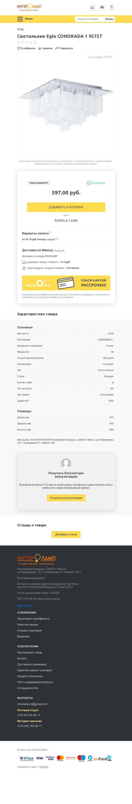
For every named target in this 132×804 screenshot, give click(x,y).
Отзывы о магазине (29, 630)
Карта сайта (25, 605)
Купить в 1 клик (66, 220)
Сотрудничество (27, 688)
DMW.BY (43, 767)
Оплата (22, 658)
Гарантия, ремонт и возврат (34, 670)
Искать (109, 19)
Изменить (59, 250)
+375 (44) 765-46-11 (29, 726)
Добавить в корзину (66, 207)
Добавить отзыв (66, 534)
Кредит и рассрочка (30, 676)
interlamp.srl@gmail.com (32, 704)
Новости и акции (27, 624)
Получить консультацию (66, 497)
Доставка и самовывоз (32, 664)
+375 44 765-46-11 (28, 715)
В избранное (28, 48)
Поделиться (66, 48)
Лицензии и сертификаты (33, 618)
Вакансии (23, 636)
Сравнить (47, 48)
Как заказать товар (29, 652)
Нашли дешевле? (38, 183)
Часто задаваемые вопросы (35, 682)
